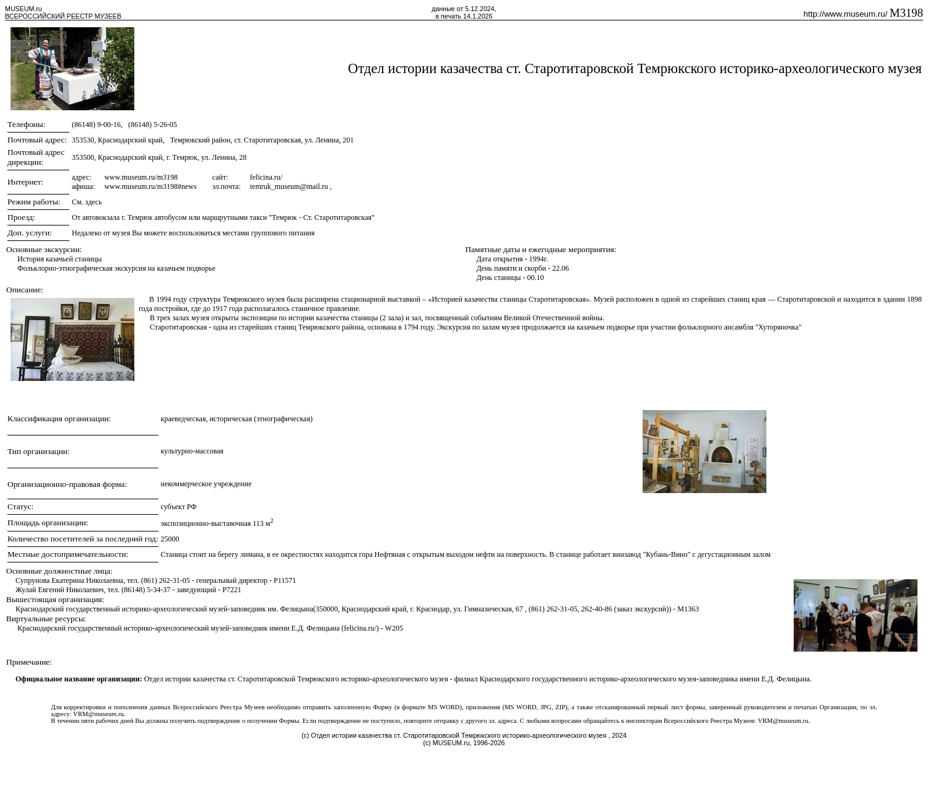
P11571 (285, 580)
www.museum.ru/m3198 (141, 177)
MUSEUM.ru (23, 8)
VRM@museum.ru (98, 714)
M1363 (688, 609)
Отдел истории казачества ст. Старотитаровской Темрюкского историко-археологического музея (635, 68)
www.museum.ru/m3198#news (150, 186)
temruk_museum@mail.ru (290, 186)
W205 (394, 628)
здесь (93, 202)
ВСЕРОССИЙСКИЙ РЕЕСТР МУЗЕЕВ (63, 16)
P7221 (231, 589)
